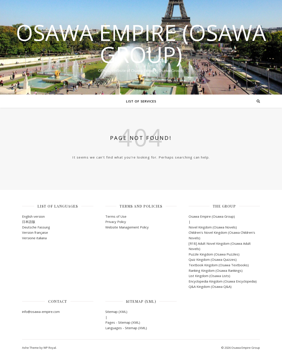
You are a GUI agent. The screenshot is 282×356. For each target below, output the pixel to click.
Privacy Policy (115, 221)
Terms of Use (115, 216)
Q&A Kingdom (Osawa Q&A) (210, 286)
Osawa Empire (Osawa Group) (141, 43)
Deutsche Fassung (36, 227)
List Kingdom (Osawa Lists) (209, 276)
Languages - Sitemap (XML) (126, 328)
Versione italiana (34, 238)
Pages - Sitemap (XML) (122, 322)
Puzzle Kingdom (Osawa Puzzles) (214, 254)
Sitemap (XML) (116, 311)
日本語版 (28, 221)
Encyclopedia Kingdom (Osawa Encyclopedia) (223, 281)
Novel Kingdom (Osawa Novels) (213, 227)
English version (33, 216)
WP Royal (49, 348)
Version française (35, 232)
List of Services (141, 101)
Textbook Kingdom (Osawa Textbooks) (219, 265)
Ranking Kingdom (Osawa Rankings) (216, 270)
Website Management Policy (127, 227)
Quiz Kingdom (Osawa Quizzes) (213, 259)
